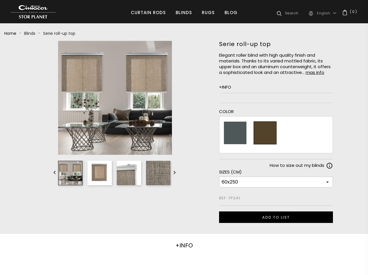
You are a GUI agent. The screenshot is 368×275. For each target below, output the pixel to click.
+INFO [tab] (184, 245)
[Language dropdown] (327, 13)
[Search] (296, 13)
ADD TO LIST (276, 217)
